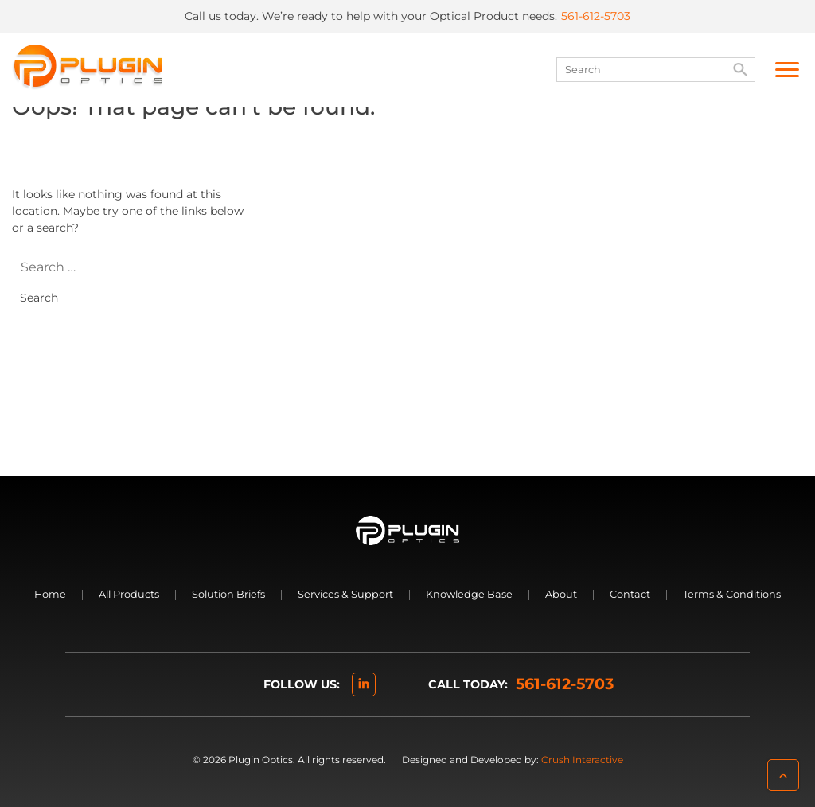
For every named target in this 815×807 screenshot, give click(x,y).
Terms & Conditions (732, 594)
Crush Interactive (582, 760)
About (561, 594)
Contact (630, 594)
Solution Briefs (228, 594)
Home (50, 594)
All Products (129, 594)
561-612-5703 (595, 16)
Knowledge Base (469, 594)
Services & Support (345, 594)
